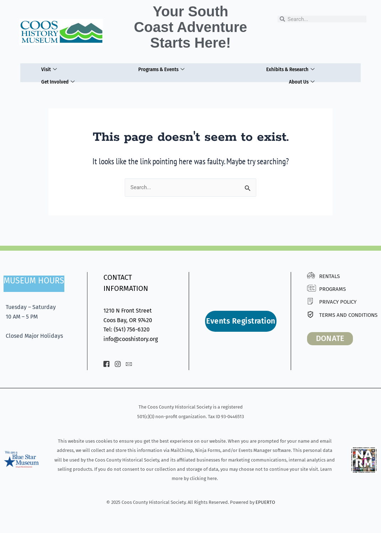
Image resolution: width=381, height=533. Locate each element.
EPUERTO (265, 502)
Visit (47, 68)
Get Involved (57, 77)
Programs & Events (159, 68)
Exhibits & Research (290, 68)
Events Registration (240, 321)
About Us (303, 77)
